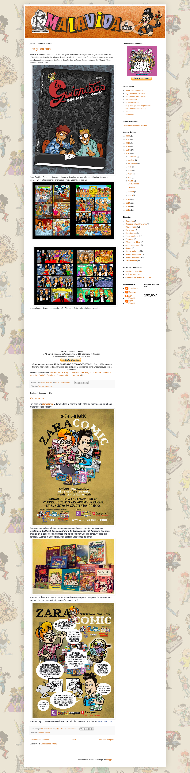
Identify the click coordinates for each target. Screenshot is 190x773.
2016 (128, 153)
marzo (131, 181)
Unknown (132, 292)
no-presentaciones (132, 245)
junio (130, 170)
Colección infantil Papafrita (136, 224)
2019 (128, 143)
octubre (131, 160)
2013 (128, 207)
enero (130, 195)
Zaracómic (37, 398)
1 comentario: (66, 382)
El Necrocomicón (132, 103)
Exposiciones (130, 233)
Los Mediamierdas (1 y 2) (135, 109)
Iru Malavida (133, 288)
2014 (128, 203)
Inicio (74, 740)
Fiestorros (129, 239)
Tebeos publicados (45, 386)
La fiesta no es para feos (135, 274)
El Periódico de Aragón (60, 372)
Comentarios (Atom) (49, 744)
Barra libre (129, 115)
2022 (128, 136)
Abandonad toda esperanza (69, 375)
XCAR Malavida (132, 297)
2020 (128, 139)
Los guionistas (40, 49)
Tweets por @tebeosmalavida (135, 125)
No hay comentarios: (68, 729)
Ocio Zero (51, 375)
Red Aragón (86, 372)
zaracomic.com (105, 721)
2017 (128, 150)
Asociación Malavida (133, 271)
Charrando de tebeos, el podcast (138, 277)
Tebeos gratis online (133, 254)
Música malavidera (132, 242)
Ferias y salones (44, 732)
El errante (97, 372)
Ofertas (128, 248)
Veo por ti (129, 112)
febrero (131, 192)
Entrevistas (129, 230)
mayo (130, 174)
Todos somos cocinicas (134, 91)
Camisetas (129, 221)
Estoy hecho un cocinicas (135, 96)
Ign (83, 375)
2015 (128, 200)
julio (130, 167)
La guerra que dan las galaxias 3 (138, 106)
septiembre (132, 163)
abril (130, 177)
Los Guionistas (131, 100)
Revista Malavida (132, 251)
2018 (128, 146)
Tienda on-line (131, 260)
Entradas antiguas (106, 740)
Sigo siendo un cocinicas (135, 94)
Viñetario (75, 372)
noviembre (132, 156)
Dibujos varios (131, 227)
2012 (128, 210)
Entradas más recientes (39, 740)
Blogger (109, 760)
